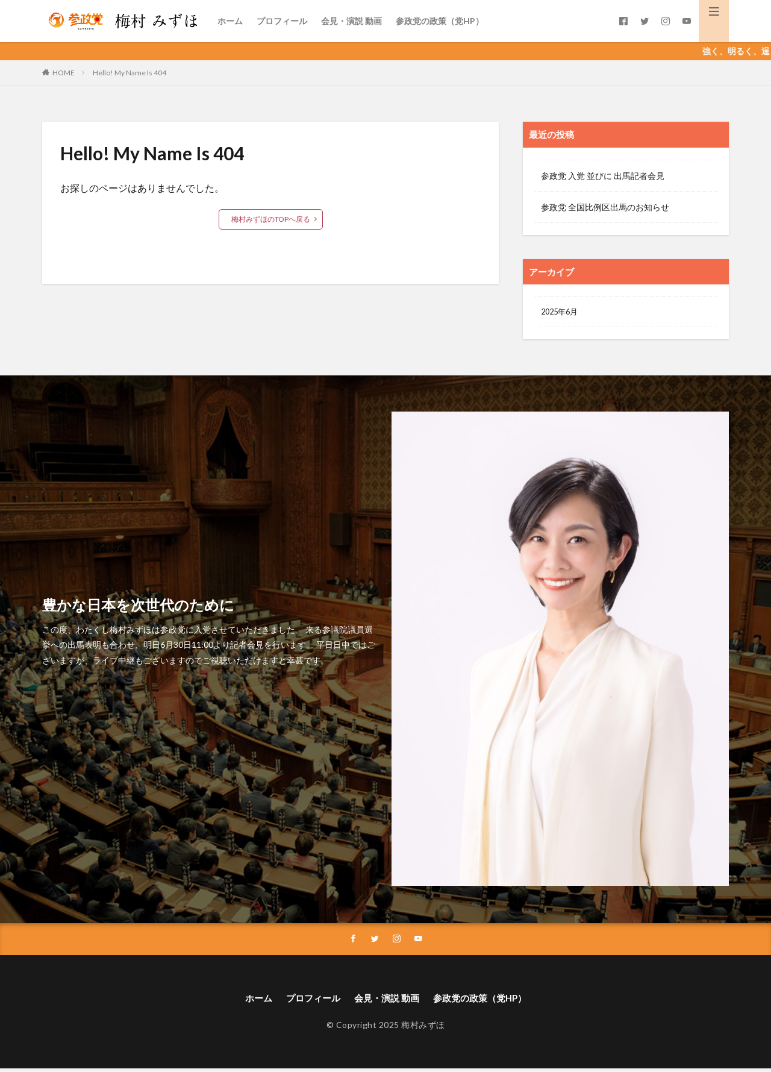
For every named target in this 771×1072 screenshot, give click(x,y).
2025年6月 (561, 312)
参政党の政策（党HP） (440, 21)
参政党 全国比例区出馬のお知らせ (605, 207)
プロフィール (282, 21)
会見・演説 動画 (351, 21)
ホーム (230, 21)
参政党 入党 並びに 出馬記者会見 (602, 176)
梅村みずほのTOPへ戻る (270, 219)
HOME (63, 72)
